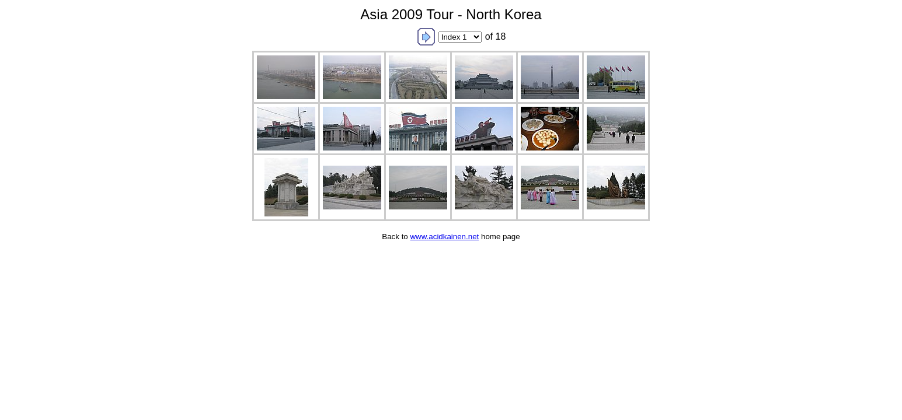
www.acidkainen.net (444, 236)
